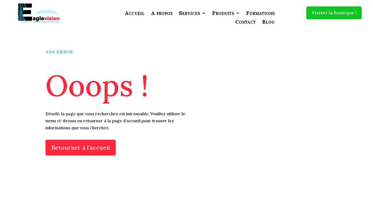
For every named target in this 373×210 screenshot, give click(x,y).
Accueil (135, 13)
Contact (245, 22)
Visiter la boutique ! (334, 12)
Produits (223, 13)
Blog (268, 22)
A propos (162, 13)
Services (189, 13)
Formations (260, 13)
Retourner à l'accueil (80, 147)
